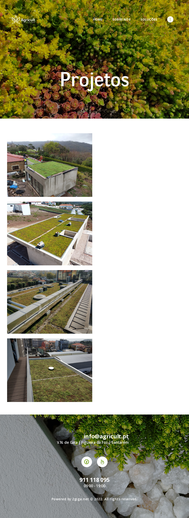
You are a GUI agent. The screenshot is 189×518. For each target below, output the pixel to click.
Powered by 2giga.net (70, 499)
